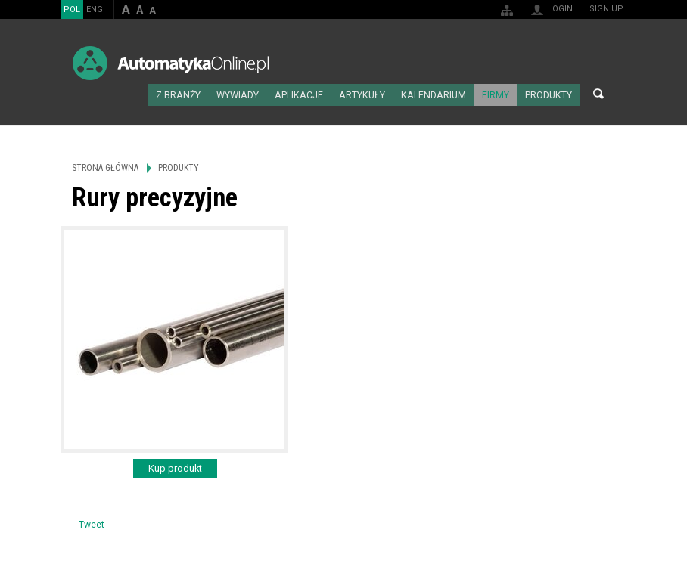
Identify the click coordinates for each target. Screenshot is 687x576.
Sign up (606, 9)
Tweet (91, 522)
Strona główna (160, 94)
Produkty (550, 93)
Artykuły (377, 93)
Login (560, 9)
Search (598, 94)
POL (72, 9)
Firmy (500, 93)
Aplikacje (318, 93)
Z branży (204, 93)
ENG (94, 9)
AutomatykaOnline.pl (171, 63)
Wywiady (260, 93)
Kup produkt (175, 466)
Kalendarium (443, 93)
